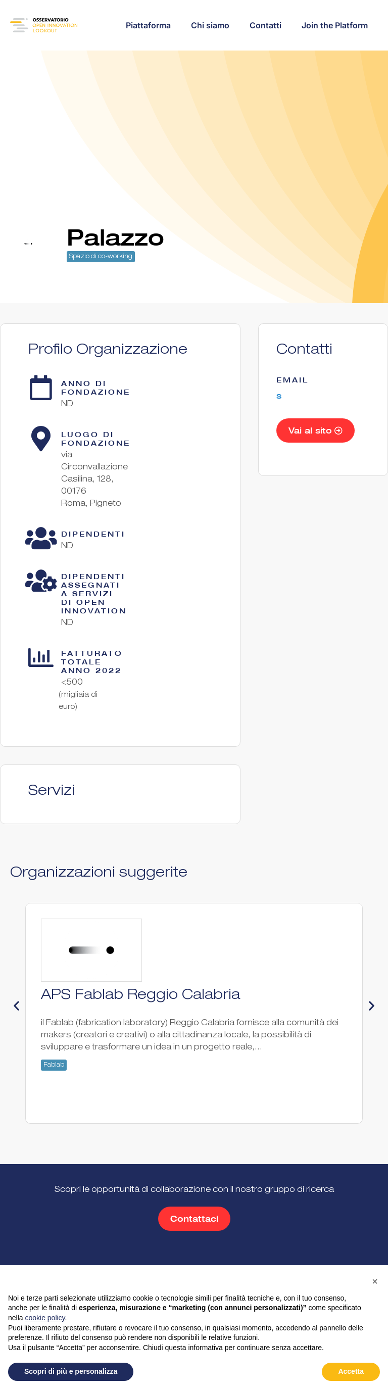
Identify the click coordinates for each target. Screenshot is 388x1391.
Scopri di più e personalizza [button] (70, 1371)
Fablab (53, 1065)
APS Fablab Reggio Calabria (140, 996)
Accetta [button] (351, 1371)
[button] (16, 1005)
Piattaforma (148, 25)
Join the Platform (335, 25)
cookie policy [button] (45, 1318)
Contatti (265, 25)
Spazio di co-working (100, 257)
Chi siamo (210, 25)
